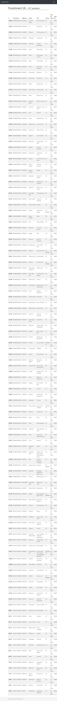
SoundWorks (5, 2)
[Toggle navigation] (54, 2)
